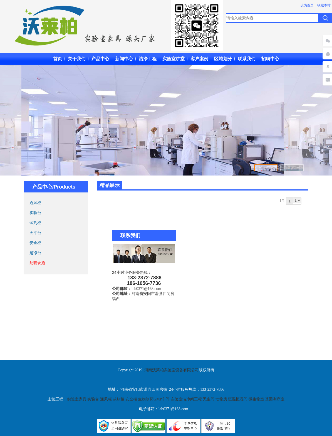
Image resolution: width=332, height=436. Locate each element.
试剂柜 (35, 222)
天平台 (35, 232)
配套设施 (37, 262)
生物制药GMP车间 (154, 399)
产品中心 (100, 58)
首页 (57, 58)
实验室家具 (77, 399)
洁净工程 (148, 58)
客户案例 (199, 58)
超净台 (35, 252)
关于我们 (77, 58)
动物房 (221, 399)
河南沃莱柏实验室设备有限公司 (171, 370)
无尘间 (209, 399)
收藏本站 (324, 5)
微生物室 (256, 399)
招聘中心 (270, 58)
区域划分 (223, 58)
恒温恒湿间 (237, 399)
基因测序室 (274, 399)
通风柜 (35, 203)
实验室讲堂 (173, 58)
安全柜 (35, 242)
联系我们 (247, 58)
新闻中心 (124, 58)
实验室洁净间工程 (186, 399)
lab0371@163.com (146, 289)
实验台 (35, 213)
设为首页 (307, 5)
